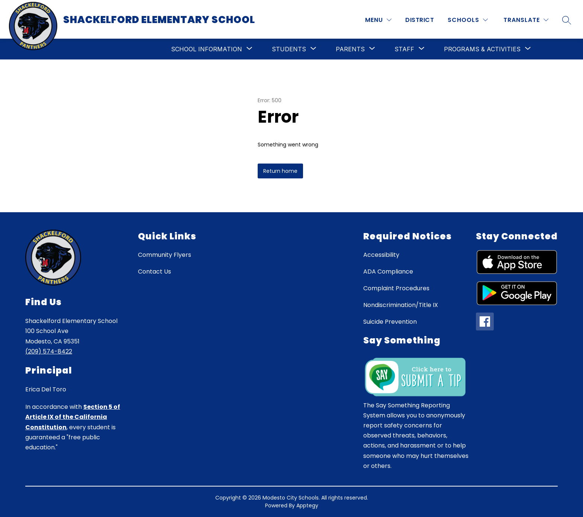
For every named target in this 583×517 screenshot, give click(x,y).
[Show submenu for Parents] (350, 49)
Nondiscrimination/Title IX (400, 305)
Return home (280, 171)
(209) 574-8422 (48, 351)
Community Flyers (164, 255)
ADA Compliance (388, 271)
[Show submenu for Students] (289, 49)
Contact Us (154, 271)
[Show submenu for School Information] (206, 49)
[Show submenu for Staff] (404, 49)
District (419, 20)
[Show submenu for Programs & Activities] (482, 49)
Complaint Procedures (396, 288)
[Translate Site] (526, 20)
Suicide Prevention (390, 321)
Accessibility (381, 255)
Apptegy (307, 505)
